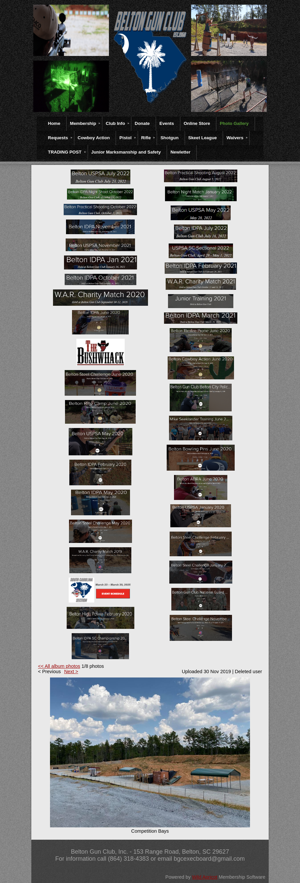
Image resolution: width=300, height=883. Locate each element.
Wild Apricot (204, 877)
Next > (71, 671)
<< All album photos (59, 666)
